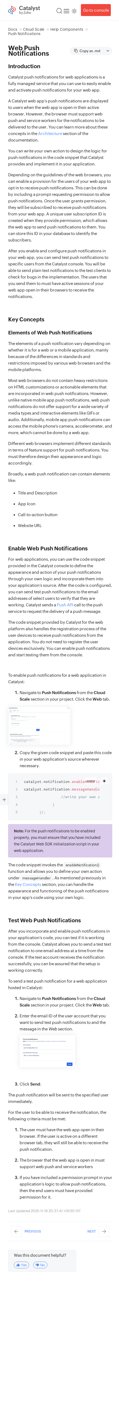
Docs (12, 29)
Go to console (96, 10)
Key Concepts (28, 884)
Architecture (50, 133)
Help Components (66, 29)
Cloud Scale (34, 29)
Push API (65, 605)
